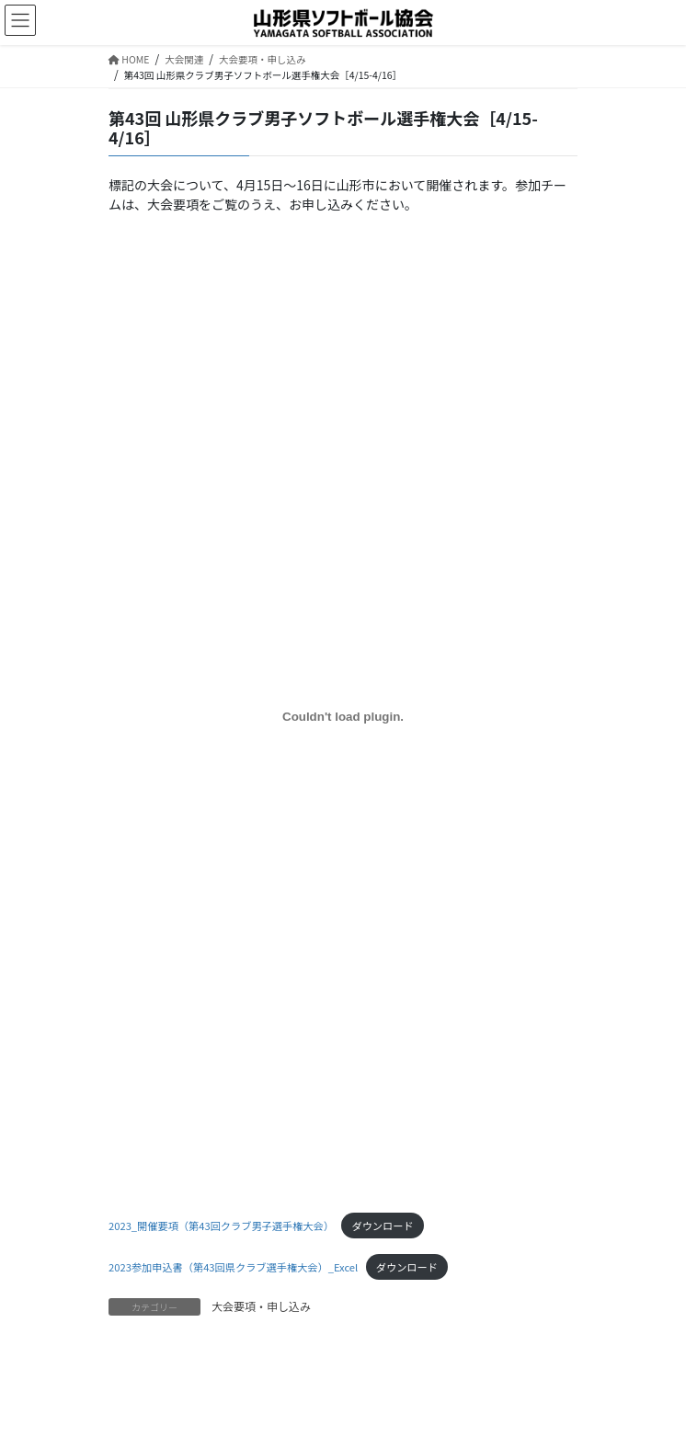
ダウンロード (382, 1225)
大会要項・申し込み (261, 1306)
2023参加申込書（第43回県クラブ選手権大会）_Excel (233, 1267)
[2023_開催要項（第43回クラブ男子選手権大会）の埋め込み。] (343, 716)
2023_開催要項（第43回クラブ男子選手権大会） (221, 1225)
